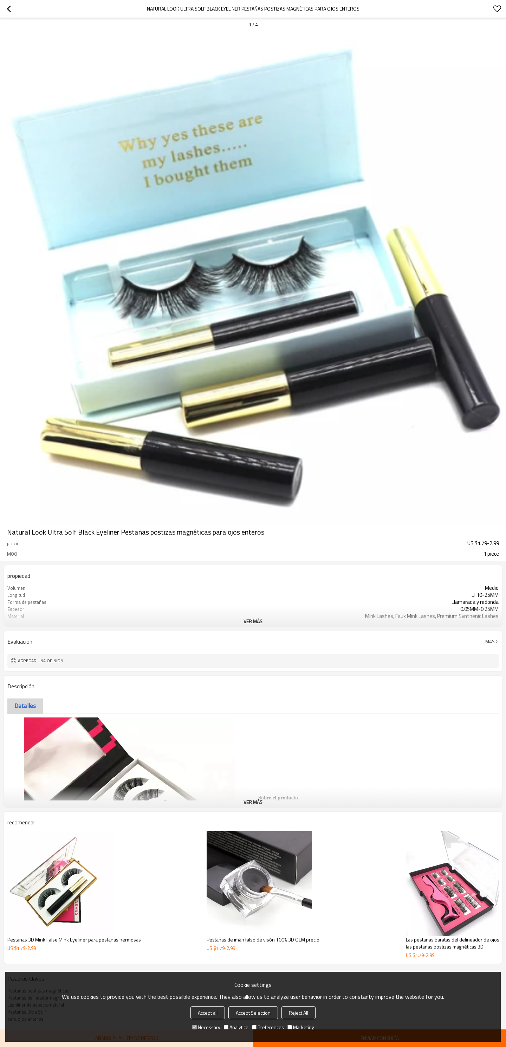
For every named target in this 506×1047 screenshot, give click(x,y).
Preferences (268, 1027)
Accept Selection (253, 1012)
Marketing (300, 1027)
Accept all (208, 1012)
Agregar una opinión (40, 660)
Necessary (206, 1027)
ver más (253, 621)
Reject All (298, 1012)
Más (490, 641)
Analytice (236, 1027)
